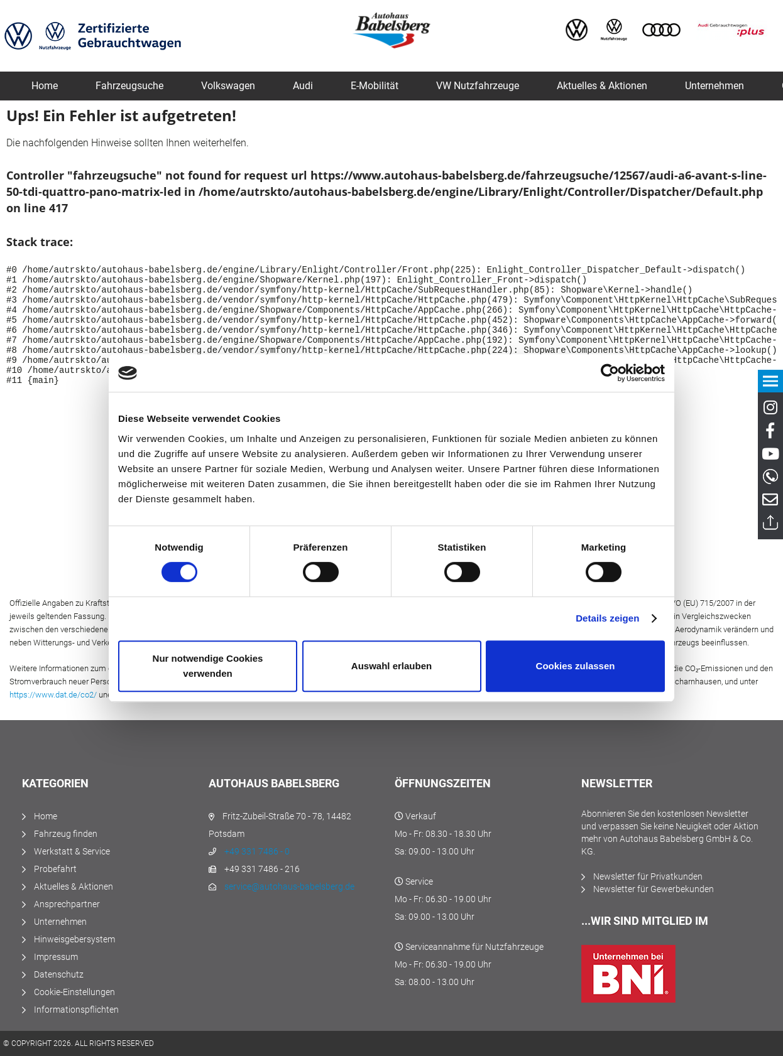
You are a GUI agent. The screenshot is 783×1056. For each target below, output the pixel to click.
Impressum (56, 957)
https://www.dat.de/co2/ (53, 694)
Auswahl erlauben (391, 665)
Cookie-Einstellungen (74, 992)
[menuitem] (45, 86)
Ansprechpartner (67, 904)
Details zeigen (607, 618)
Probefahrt (55, 869)
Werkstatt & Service (72, 851)
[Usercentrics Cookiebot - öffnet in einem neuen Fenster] (610, 373)
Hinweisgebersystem (74, 939)
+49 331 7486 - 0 (257, 851)
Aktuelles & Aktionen (73, 886)
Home (45, 816)
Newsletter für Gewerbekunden (653, 889)
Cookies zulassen (575, 665)
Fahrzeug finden (65, 834)
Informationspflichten (76, 1010)
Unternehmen (60, 922)
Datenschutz (59, 974)
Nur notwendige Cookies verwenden (208, 666)
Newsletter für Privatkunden (648, 876)
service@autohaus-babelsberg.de (289, 886)
